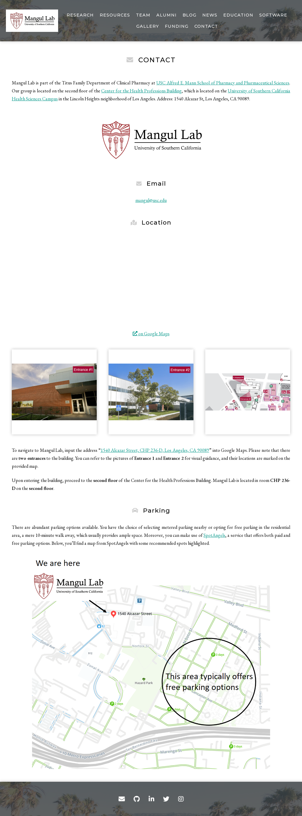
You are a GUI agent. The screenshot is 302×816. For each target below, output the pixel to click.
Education (238, 15)
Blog (189, 15)
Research (80, 15)
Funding (176, 26)
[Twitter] (166, 799)
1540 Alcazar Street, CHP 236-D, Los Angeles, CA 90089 (155, 450)
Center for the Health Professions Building (141, 91)
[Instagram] (181, 799)
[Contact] (122, 799)
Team (143, 15)
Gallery (147, 26)
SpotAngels (214, 535)
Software (273, 15)
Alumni (166, 15)
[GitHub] (137, 799)
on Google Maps (151, 334)
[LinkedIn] (151, 799)
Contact (206, 26)
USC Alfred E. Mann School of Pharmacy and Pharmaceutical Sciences (222, 83)
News (209, 15)
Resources (115, 15)
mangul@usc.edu (151, 200)
